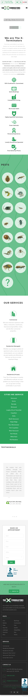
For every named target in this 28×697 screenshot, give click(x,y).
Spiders (16, 627)
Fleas (4, 625)
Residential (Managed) (8, 648)
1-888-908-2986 (9, 2)
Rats (15, 632)
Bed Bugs (16, 620)
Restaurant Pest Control (9, 653)
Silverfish (5, 632)
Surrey (14, 401)
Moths (15, 634)
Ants (4, 620)
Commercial (6, 646)
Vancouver (14, 398)
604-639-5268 (8, 1)
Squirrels (5, 627)
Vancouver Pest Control (9, 655)
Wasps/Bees (17, 630)
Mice (4, 634)
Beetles (5, 623)
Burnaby (13, 404)
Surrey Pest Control (8, 657)
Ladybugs (5, 630)
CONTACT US (14, 591)
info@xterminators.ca (12, 681)
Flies (15, 625)
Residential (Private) (8, 650)
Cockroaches (17, 623)
